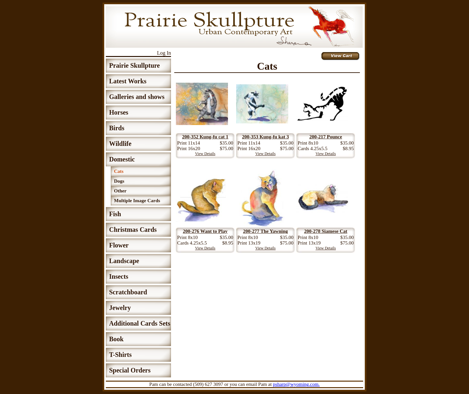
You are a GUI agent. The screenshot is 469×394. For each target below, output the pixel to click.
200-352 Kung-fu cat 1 (205, 136)
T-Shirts (120, 354)
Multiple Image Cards (137, 200)
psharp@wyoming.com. (296, 384)
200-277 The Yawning (265, 231)
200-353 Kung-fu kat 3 (265, 136)
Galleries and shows (136, 96)
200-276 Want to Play (205, 231)
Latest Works (128, 81)
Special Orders (129, 370)
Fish (115, 214)
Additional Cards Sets (139, 323)
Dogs (119, 181)
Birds (116, 128)
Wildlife (120, 143)
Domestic (122, 159)
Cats (118, 171)
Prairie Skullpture (134, 65)
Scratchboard (128, 292)
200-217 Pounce (325, 136)
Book (116, 339)
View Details (205, 153)
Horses (118, 112)
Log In (164, 53)
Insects (118, 276)
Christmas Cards (133, 229)
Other (120, 190)
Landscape (124, 260)
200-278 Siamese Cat (325, 231)
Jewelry (120, 307)
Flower (119, 245)
